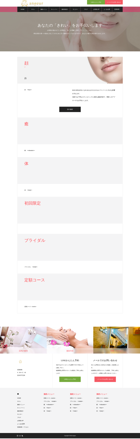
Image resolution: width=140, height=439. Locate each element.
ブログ (86, 10)
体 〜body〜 (28, 190)
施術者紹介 (65, 10)
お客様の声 (96, 10)
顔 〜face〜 (28, 90)
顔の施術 (70, 110)
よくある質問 (107, 11)
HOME (18, 394)
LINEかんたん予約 (70, 380)
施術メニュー (21, 405)
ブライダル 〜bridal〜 (31, 267)
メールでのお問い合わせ (105, 380)
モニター (75, 10)
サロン (19, 402)
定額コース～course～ (30, 307)
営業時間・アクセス (117, 11)
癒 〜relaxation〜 (29, 151)
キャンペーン (54, 11)
